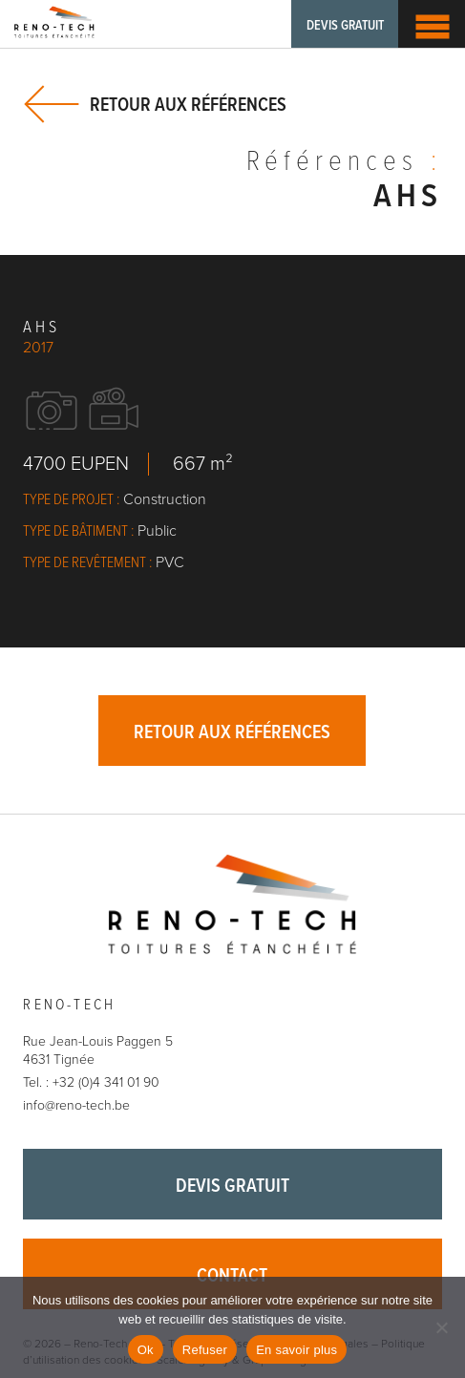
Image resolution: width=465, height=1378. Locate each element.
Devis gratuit (345, 25)
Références (344, 163)
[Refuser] (441, 1327)
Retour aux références (188, 105)
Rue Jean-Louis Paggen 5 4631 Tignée (98, 1051)
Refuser (204, 1350)
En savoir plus (296, 1350)
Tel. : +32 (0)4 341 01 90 (91, 1082)
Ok (145, 1350)
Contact (232, 1276)
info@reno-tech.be (76, 1105)
